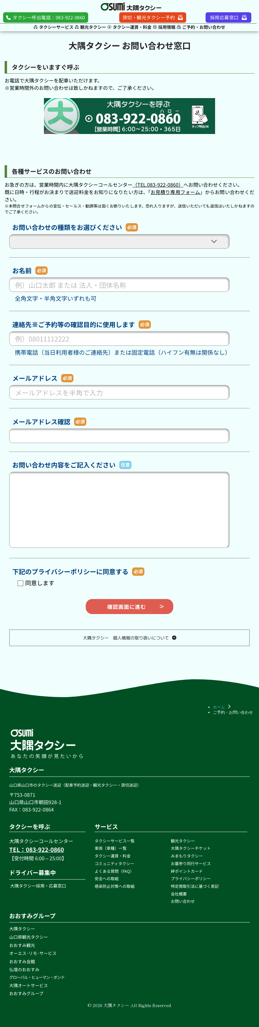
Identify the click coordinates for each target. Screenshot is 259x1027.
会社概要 (179, 894)
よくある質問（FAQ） (114, 871)
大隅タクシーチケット (191, 848)
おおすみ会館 (22, 961)
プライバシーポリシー (191, 878)
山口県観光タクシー (28, 937)
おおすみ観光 (22, 945)
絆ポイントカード (187, 871)
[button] (129, 638)
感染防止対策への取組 (115, 886)
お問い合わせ (183, 901)
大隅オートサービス (28, 985)
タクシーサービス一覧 (115, 841)
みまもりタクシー (187, 856)
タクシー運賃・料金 (113, 856)
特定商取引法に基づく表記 (195, 886)
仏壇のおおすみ (24, 969)
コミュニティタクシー (114, 863)
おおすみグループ (26, 993)
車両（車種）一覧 (111, 848)
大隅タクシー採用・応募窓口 (37, 886)
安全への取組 (107, 878)
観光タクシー (183, 841)
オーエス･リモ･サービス (33, 953)
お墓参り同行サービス (191, 863)
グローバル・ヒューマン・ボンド (37, 977)
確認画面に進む (126, 606)
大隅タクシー (22, 929)
